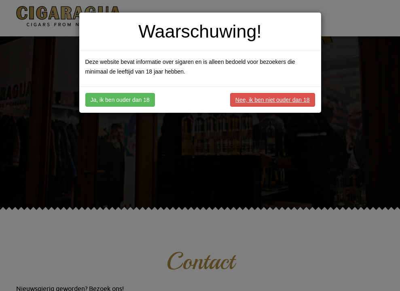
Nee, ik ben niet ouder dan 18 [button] (272, 100)
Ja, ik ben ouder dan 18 (120, 100)
